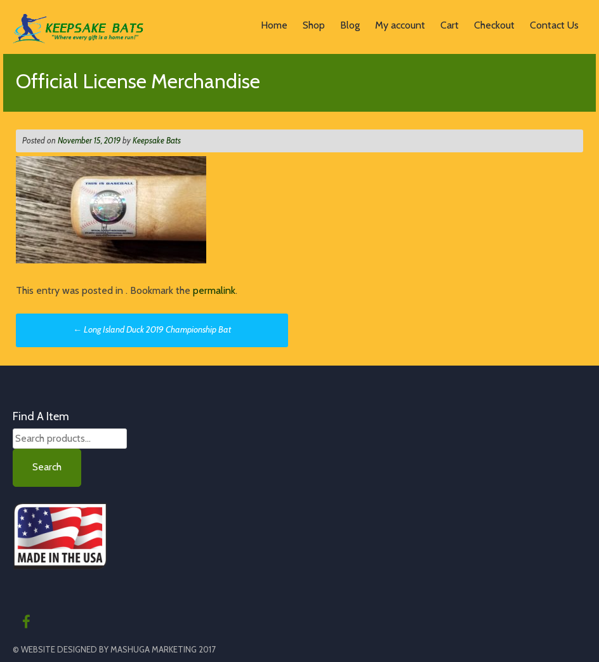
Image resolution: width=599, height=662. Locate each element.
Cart (449, 25)
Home (274, 25)
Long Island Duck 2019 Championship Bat (152, 329)
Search (47, 467)
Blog (350, 25)
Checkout (494, 25)
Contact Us (554, 25)
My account (400, 25)
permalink (214, 290)
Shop (314, 25)
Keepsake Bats (157, 140)
